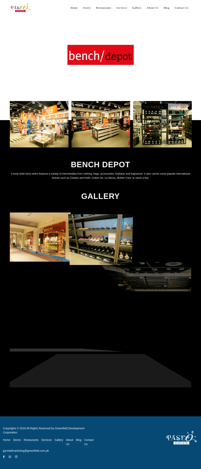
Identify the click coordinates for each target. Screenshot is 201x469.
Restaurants (31, 439)
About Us (69, 442)
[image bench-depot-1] (40, 125)
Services (46, 439)
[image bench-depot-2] (102, 125)
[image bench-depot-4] (40, 236)
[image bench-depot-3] (164, 125)
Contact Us (89, 442)
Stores (17, 439)
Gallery (59, 439)
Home (6, 439)
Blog (78, 439)
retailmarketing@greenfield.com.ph (27, 450)
